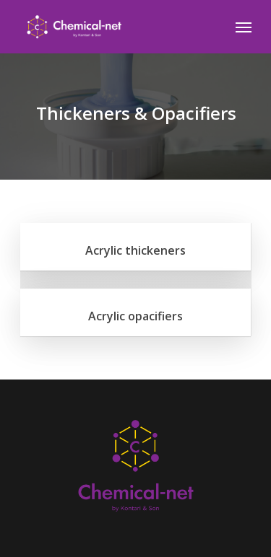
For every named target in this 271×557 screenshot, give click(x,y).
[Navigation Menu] (243, 26)
